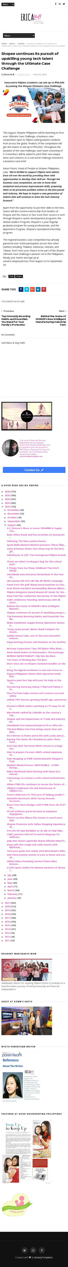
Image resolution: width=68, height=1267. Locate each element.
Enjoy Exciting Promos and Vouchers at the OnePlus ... (36, 643)
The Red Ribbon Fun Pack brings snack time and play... (34, 730)
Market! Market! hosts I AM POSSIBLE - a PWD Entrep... (33, 766)
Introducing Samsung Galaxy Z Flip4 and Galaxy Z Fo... (35, 688)
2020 (7, 906)
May (10, 882)
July (9, 875)
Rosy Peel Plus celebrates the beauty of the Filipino (36, 595)
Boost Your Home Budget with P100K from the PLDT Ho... (36, 806)
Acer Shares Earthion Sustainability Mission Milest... (36, 588)
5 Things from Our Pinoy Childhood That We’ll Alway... (33, 569)
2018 (7, 914)
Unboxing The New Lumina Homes (26, 541)
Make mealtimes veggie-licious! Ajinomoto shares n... (36, 624)
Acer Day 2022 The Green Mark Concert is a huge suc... (34, 747)
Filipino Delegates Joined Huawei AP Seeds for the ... (36, 592)
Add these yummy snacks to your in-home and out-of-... (36, 856)
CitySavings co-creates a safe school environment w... (36, 779)
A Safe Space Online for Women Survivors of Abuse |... (36, 869)
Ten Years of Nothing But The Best (27, 659)
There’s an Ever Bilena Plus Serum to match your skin (34, 819)
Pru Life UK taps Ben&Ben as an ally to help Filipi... (35, 830)
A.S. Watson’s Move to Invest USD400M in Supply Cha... (34, 529)
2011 (7, 940)
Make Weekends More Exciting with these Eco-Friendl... (34, 773)
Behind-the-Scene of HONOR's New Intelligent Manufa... (33, 607)
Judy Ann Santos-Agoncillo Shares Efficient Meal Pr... (37, 840)
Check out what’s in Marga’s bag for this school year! (34, 563)
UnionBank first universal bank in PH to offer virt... (35, 725)
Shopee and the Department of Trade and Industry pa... (36, 720)
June (10, 879)
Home (4, 44)
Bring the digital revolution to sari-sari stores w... (35, 670)
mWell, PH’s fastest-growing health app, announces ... (37, 701)
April (10, 886)
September (14, 521)
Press (12, 44)
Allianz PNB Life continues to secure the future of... (36, 784)
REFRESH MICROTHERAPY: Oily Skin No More (31, 656)
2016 (7, 921)
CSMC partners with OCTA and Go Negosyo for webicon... (33, 835)
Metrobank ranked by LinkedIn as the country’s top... (34, 714)
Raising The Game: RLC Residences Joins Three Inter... (33, 740)
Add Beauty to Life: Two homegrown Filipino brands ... (36, 556)
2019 (7, 910)
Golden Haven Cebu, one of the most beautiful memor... (33, 637)
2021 (7, 902)
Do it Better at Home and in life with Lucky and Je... (36, 735)
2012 (7, 936)
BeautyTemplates (43, 1257)
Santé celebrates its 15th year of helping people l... (36, 794)
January (12, 897)
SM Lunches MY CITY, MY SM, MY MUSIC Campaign (35, 580)
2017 (7, 917)
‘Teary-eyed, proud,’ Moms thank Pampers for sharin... (33, 630)
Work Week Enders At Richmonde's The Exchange (35, 652)
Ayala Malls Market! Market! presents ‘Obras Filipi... (36, 544)
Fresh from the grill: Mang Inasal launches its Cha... (36, 584)
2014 (7, 929)
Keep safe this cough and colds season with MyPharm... (32, 846)
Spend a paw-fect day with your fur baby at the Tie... (34, 681)
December (13, 509)
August (11, 525)
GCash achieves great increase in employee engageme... (32, 812)
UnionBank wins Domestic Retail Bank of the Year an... (35, 576)
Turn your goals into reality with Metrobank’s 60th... (37, 850)
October (12, 517)
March (11, 890)
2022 (7, 506)
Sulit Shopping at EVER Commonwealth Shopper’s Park (35, 760)
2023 (7, 502)
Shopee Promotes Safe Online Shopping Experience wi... (36, 825)
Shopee (21, 44)
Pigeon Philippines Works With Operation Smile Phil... (34, 675)
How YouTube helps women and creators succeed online (35, 694)
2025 (7, 495)
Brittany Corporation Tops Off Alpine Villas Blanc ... (36, 648)
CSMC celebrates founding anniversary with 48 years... (33, 601)
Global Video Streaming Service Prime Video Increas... (32, 862)
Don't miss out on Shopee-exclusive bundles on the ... (36, 665)
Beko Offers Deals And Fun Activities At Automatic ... (36, 536)
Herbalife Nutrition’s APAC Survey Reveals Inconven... (31, 800)
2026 (7, 491)
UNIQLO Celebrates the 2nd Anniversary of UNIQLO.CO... (31, 789)
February (12, 894)
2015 (7, 925)
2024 (7, 499)
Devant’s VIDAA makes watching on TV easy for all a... (36, 707)
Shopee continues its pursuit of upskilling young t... (36, 612)
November (13, 513)
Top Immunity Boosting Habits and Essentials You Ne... (35, 618)
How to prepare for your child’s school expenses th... (34, 753)
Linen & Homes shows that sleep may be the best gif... (35, 550)
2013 (7, 932)
